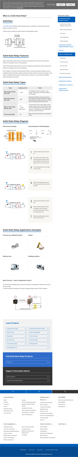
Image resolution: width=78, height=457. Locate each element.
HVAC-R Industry (44, 435)
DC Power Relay (10, 340)
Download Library (44, 397)
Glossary (61, 50)
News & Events (61, 404)
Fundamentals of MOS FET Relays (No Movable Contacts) (66, 45)
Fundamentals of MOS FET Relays (37, 328)
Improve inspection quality (28, 426)
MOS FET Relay (10, 332)
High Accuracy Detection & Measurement (28, 431)
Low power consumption (9, 429)
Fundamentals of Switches (65, 81)
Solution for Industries (45, 424)
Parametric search (8, 408)
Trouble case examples (45, 407)
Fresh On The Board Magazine (47, 415)
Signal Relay (10, 336)
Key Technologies (44, 417)
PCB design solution (8, 426)
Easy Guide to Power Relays (46, 413)
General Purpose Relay (12, 343)
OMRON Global (23, 449)
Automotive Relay (34, 340)
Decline (61, 4)
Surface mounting (8, 433)
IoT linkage (24, 434)
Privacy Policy (40, 449)
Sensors (5, 406)
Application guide (44, 409)
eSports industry (44, 429)
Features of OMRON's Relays (65, 54)
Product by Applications (9, 424)
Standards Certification (27, 408)
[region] (39, 4)
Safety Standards (64, 41)
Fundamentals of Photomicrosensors (64, 89)
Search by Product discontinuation (15, 380)
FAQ (13, 391)
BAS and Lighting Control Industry (47, 437)
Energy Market (43, 431)
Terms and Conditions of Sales (52, 449)
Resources (42, 399)
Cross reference (7, 413)
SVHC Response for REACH (28, 412)
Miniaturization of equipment (10, 435)
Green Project (61, 424)
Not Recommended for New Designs (28, 405)
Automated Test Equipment (46, 433)
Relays (5, 400)
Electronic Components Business (65, 400)
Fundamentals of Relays (12, 328)
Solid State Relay (33, 343)
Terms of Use (31, 449)
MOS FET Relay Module (35, 332)
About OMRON (61, 402)
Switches (6, 402)
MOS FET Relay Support (27, 414)
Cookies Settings (51, 4)
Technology (62, 33)
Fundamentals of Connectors (66, 85)
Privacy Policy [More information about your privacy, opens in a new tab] (19, 7)
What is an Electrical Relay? (66, 29)
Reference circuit (44, 411)
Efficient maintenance (9, 439)
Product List (9, 362)
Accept (70, 4)
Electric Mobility (43, 426)
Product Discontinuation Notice (29, 402)
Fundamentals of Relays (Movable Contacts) (64, 19)
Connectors (6, 404)
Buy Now (24, 400)
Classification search (8, 410)
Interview (42, 419)
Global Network (61, 406)
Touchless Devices (26, 429)
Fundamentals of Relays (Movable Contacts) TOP (65, 24)
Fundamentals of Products (46, 402)
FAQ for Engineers (11, 376)
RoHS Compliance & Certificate (29, 410)
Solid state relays (7, 26)
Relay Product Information (65, 77)
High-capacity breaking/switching (11, 431)
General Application (64, 37)
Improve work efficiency (9, 437)
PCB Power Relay (33, 336)
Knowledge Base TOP (12, 347)
